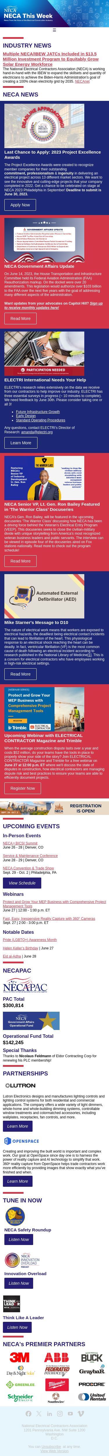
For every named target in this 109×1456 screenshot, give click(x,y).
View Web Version (54, 1451)
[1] (89, 655)
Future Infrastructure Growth (38, 412)
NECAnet (82, 81)
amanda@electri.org (37, 432)
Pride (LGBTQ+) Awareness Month (30, 940)
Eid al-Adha (12, 956)
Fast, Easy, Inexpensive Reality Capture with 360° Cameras (49, 919)
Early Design (26, 416)
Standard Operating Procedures (40, 420)
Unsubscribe (51, 1447)
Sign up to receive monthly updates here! (53, 305)
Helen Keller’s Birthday (20, 948)
